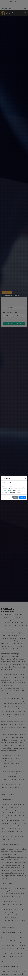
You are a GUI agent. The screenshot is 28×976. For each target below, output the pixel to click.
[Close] (25, 478)
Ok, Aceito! (22, 497)
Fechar (15, 497)
